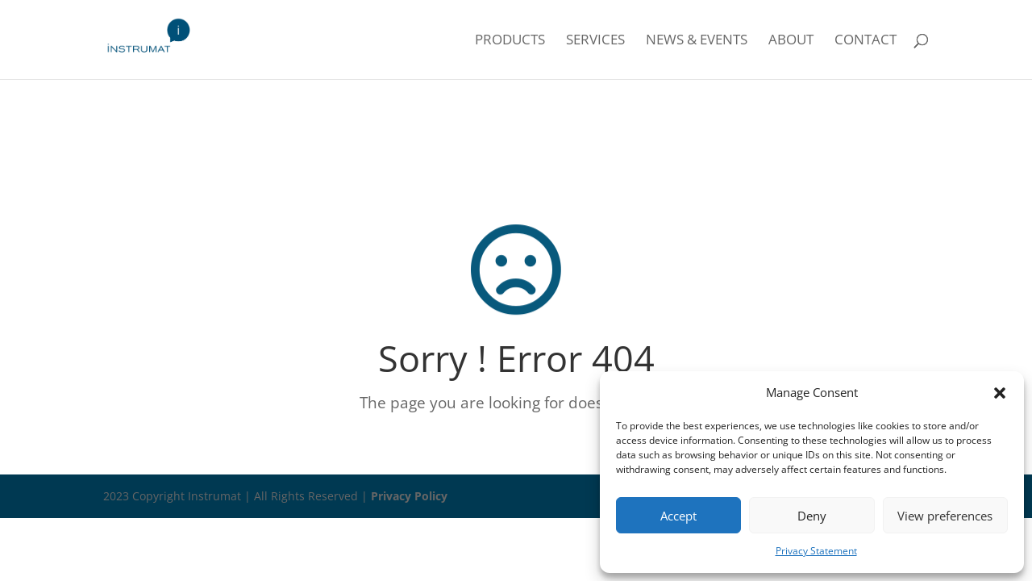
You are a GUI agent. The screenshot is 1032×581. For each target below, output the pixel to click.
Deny (811, 516)
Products (510, 41)
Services (595, 41)
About (791, 41)
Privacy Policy (409, 496)
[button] (1000, 393)
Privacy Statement (816, 551)
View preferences (944, 516)
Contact (865, 41)
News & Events (696, 41)
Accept (678, 516)
